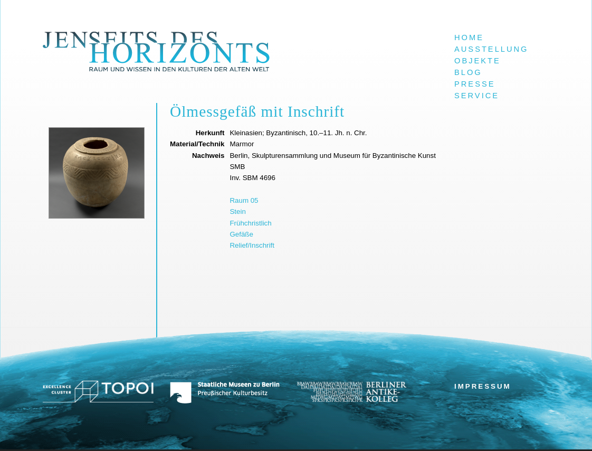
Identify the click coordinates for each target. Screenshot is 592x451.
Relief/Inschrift (252, 245)
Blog (468, 72)
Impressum (482, 386)
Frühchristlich (250, 223)
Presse (474, 84)
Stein (237, 211)
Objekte (477, 61)
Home (469, 37)
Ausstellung (491, 49)
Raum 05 (244, 200)
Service (476, 95)
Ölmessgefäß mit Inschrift (257, 111)
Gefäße (241, 234)
